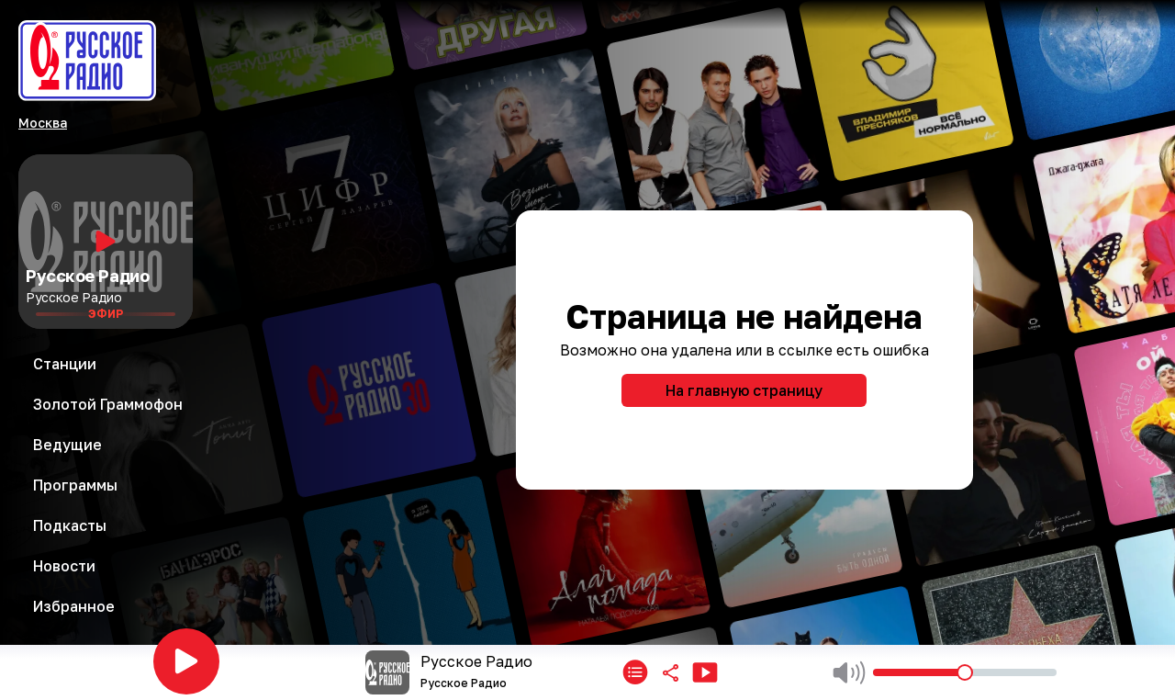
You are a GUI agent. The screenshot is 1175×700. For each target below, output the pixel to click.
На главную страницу (744, 390)
